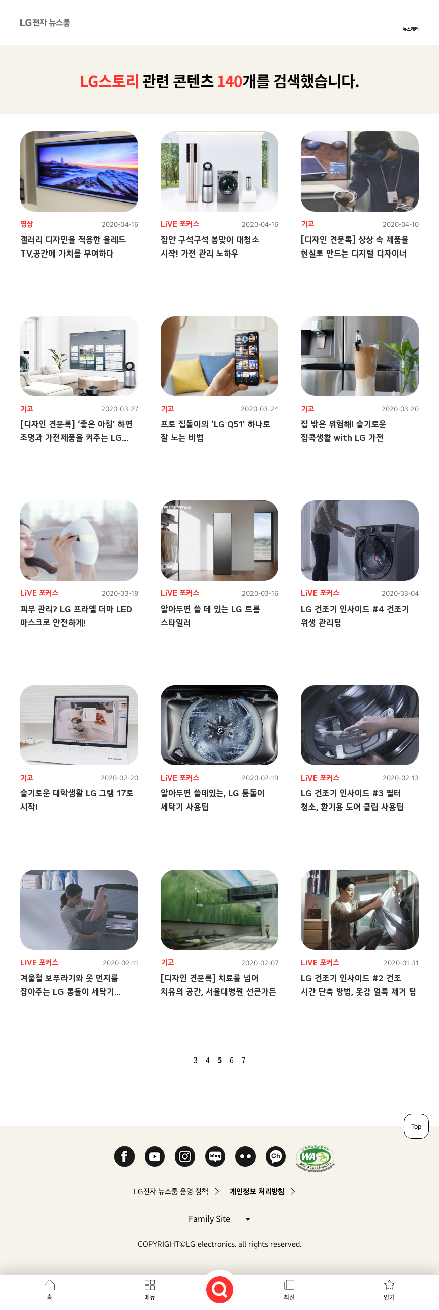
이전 (178, 1059)
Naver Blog (215, 1156)
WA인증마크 (315, 1158)
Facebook (124, 1156)
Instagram (185, 1156)
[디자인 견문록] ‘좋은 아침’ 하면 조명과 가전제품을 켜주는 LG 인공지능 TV (76, 438)
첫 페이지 (166, 1059)
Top (416, 1126)
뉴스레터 (411, 29)
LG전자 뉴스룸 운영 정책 (171, 1191)
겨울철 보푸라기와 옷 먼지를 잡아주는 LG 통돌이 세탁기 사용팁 (69, 992)
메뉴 (149, 1297)
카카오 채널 (276, 1156)
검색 (219, 1289)
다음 (261, 1059)
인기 (389, 1297)
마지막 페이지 (273, 1059)
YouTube (155, 1156)
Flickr (245, 1156)
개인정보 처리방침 (257, 1191)
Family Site (219, 1218)
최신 (289, 1297)
